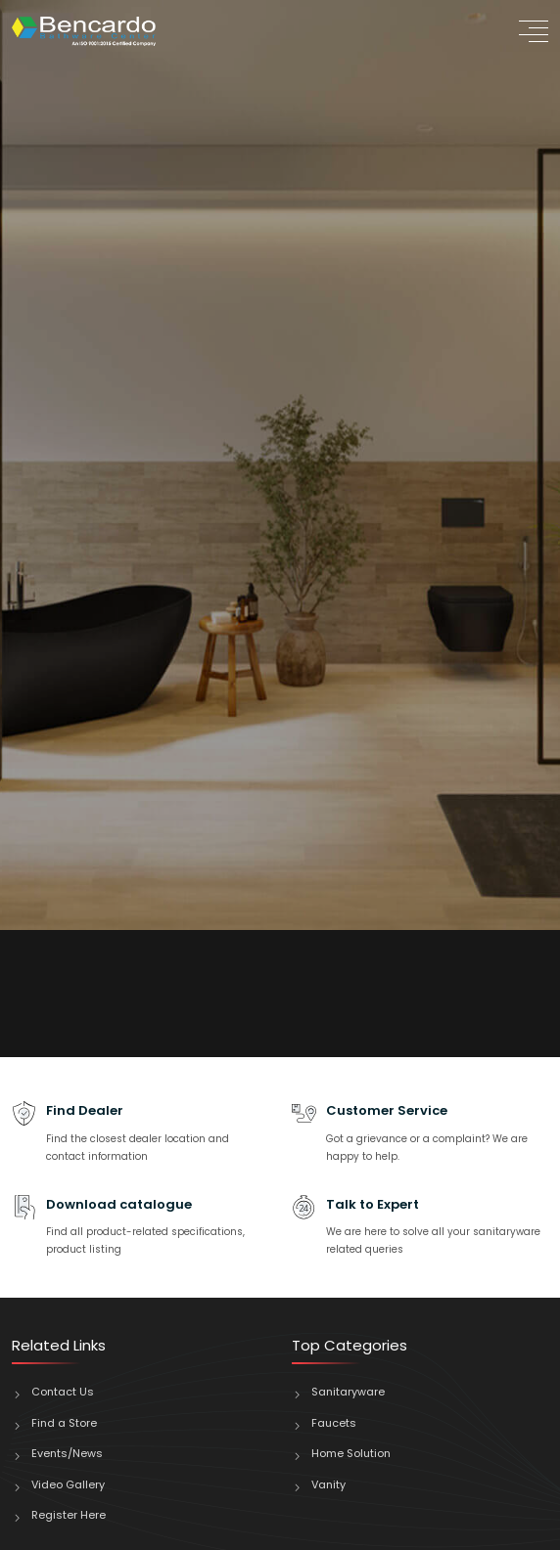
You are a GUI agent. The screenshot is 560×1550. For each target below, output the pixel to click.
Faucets (333, 1423)
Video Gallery (68, 1484)
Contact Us (62, 1391)
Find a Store (64, 1423)
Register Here (68, 1515)
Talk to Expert (372, 1204)
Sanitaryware (348, 1391)
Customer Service (386, 1110)
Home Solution (351, 1453)
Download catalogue (119, 1204)
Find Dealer (84, 1110)
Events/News (67, 1453)
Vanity (328, 1484)
